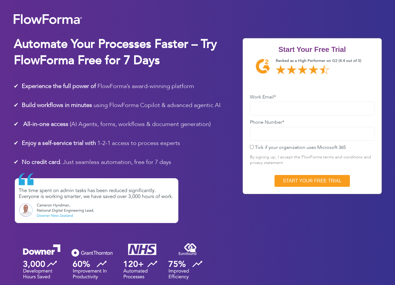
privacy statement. (267, 162)
